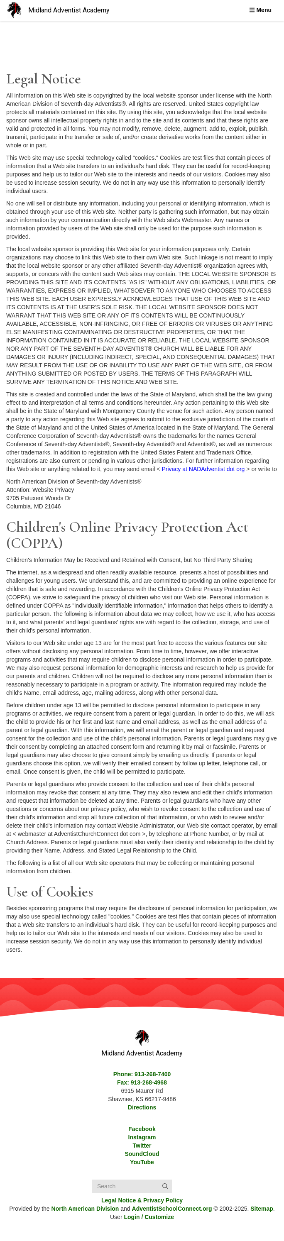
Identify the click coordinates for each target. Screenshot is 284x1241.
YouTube (142, 1162)
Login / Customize (149, 1217)
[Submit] (165, 1186)
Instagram (142, 1137)
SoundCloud (142, 1154)
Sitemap (261, 1208)
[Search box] (132, 1186)
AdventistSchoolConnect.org (172, 1208)
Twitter (142, 1145)
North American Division (85, 1208)
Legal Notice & (142, 1200)
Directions (142, 1107)
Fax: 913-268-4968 (142, 1082)
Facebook (141, 1129)
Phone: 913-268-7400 (142, 1074)
